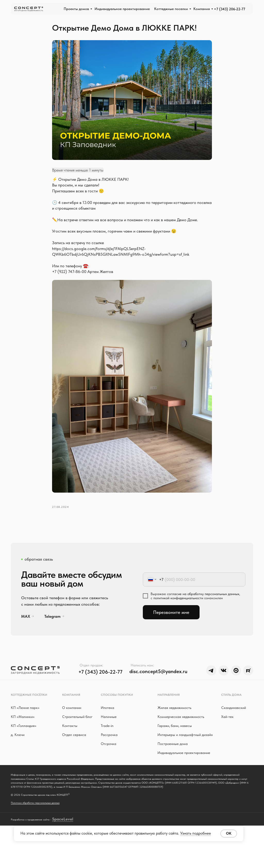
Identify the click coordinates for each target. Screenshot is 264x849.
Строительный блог (77, 723)
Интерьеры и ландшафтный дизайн (185, 741)
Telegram (52, 622)
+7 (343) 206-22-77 (229, 9)
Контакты (69, 732)
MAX (25, 622)
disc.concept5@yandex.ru (158, 678)
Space (57, 842)
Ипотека (107, 714)
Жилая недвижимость (174, 714)
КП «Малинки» (23, 723)
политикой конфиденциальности (178, 604)
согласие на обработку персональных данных (203, 600)
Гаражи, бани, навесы (175, 732)
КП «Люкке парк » (25, 714)
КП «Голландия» (23, 732)
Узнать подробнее (195, 833)
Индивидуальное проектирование (184, 759)
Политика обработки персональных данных (35, 815)
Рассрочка (109, 741)
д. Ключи (17, 741)
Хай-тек (227, 723)
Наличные (109, 723)
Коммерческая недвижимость (181, 723)
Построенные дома (173, 750)
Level (68, 842)
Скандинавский (233, 714)
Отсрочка (108, 750)
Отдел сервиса (74, 741)
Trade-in (107, 732)
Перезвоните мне (171, 618)
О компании (71, 714)
